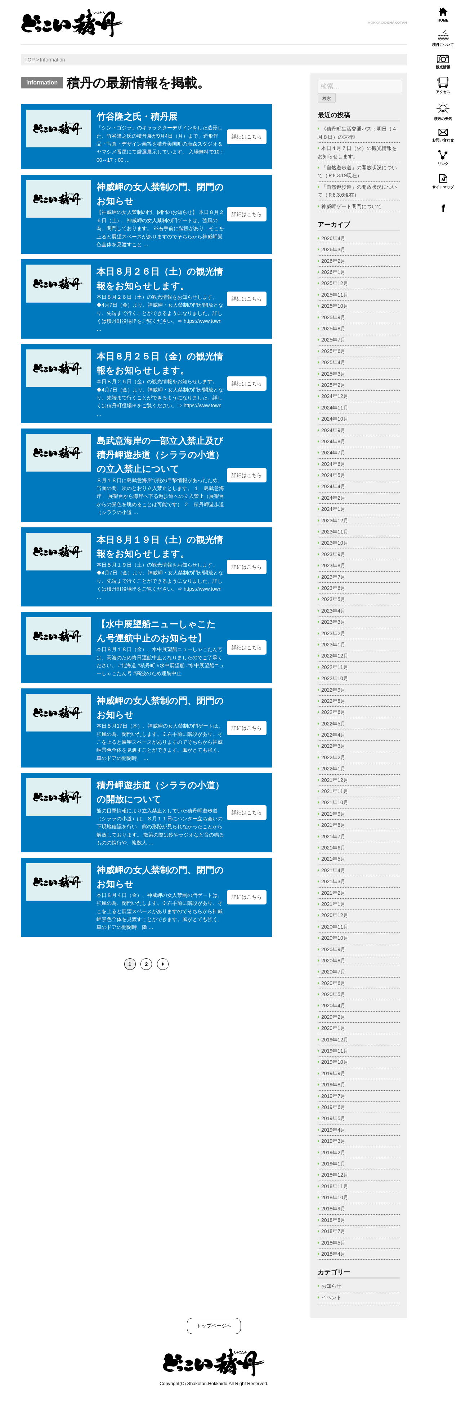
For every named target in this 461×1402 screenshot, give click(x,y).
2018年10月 (334, 1197)
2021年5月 (333, 859)
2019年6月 (333, 1107)
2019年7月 (333, 1096)
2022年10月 (334, 678)
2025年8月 (333, 328)
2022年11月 (334, 667)
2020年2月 (333, 1017)
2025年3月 (333, 374)
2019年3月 (333, 1141)
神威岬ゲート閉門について (351, 206)
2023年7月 (333, 577)
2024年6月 (333, 464)
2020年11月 (334, 927)
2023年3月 (333, 622)
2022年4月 (333, 735)
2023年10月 (334, 543)
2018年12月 (334, 1175)
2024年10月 (334, 419)
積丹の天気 (443, 119)
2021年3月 (333, 881)
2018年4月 (333, 1254)
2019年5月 (333, 1118)
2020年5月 (333, 994)
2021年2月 (333, 893)
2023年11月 (334, 532)
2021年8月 (333, 825)
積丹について (443, 45)
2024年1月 (333, 509)
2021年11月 (334, 791)
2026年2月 (333, 261)
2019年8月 (333, 1084)
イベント (331, 1297)
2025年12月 (334, 283)
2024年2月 (333, 498)
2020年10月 (334, 938)
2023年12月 (334, 520)
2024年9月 (333, 430)
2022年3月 (333, 746)
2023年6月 (333, 588)
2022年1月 (333, 768)
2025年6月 (333, 351)
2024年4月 (333, 486)
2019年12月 (334, 1040)
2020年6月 (333, 983)
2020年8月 (333, 960)
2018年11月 (334, 1186)
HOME (443, 20)
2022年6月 (333, 712)
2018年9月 (333, 1208)
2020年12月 (334, 915)
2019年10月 (334, 1062)
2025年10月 (334, 306)
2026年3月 (333, 249)
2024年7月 (333, 452)
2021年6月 (333, 848)
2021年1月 (333, 904)
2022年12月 (334, 656)
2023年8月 (333, 565)
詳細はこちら (247, 136)
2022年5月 (333, 724)
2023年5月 (333, 599)
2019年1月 (333, 1164)
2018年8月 (333, 1220)
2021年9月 (333, 814)
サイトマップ (443, 187)
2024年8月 (333, 441)
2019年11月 (334, 1051)
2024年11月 (334, 408)
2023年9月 (333, 554)
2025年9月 (333, 317)
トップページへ (214, 1326)
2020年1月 (333, 1028)
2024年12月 (334, 396)
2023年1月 (333, 644)
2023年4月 (333, 611)
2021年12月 (334, 780)
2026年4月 (333, 238)
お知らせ (331, 1286)
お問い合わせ (443, 140)
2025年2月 (333, 385)
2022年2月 (333, 757)
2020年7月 (333, 972)
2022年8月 (333, 701)
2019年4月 (333, 1130)
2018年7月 (333, 1231)
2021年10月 (334, 802)
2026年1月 (333, 272)
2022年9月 (333, 690)
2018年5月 (333, 1243)
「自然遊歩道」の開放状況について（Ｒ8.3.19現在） (357, 171)
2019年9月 (333, 1073)
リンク (443, 164)
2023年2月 (333, 633)
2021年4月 (333, 870)
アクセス (443, 92)
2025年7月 (333, 340)
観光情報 (443, 67)
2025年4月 (333, 362)
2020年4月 (333, 1005)
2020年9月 (333, 949)
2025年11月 (334, 295)
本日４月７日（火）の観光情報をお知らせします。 (357, 152)
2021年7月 (333, 836)
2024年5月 (333, 475)
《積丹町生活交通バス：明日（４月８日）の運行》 (357, 132)
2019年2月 (333, 1152)
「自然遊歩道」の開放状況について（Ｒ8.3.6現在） (357, 191)
